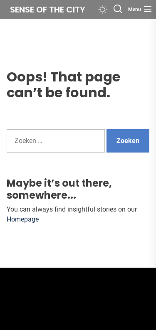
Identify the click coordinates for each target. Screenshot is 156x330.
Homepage (23, 219)
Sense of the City (47, 10)
